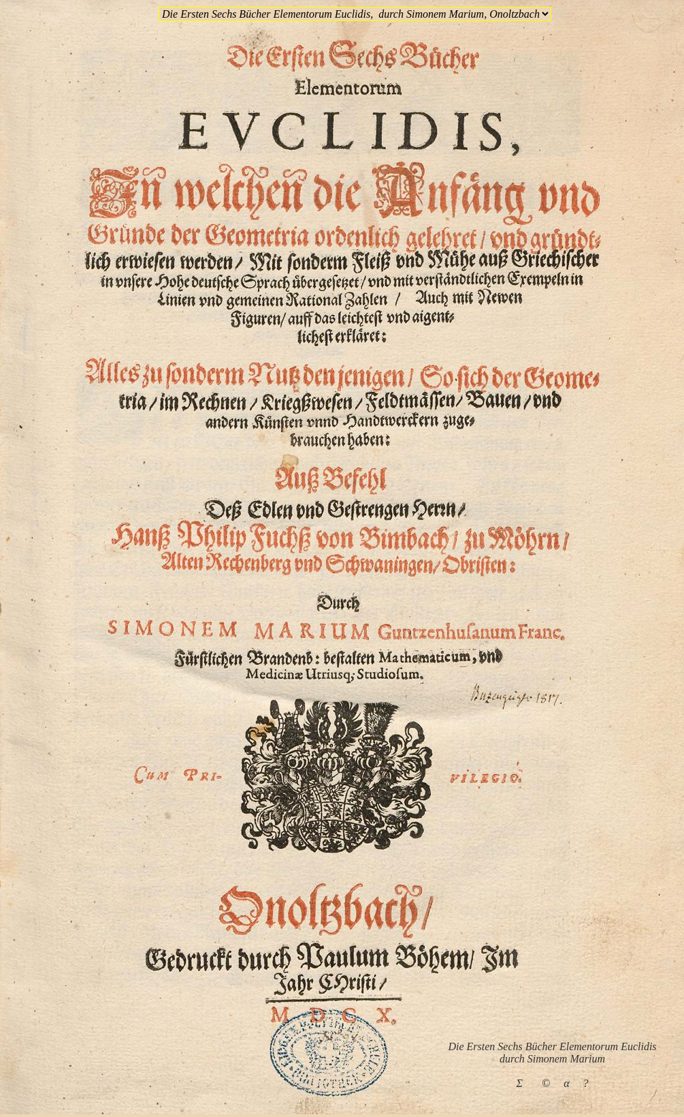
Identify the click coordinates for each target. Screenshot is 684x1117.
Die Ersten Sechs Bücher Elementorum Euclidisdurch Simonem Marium (552, 1053)
